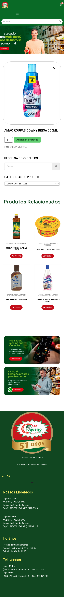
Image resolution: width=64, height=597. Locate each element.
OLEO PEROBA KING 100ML (16, 300)
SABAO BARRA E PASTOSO (50, 244)
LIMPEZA (23, 243)
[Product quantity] (8, 140)
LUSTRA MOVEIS (51, 295)
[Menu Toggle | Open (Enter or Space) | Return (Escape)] (32, 481)
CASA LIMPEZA (12, 295)
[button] (17, 13)
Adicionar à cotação (27, 139)
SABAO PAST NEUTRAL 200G (48, 250)
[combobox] (32, 184)
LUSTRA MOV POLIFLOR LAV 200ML (48, 300)
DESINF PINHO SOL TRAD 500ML (16, 249)
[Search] (60, 21)
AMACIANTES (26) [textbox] (31, 184)
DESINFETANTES (13, 243)
